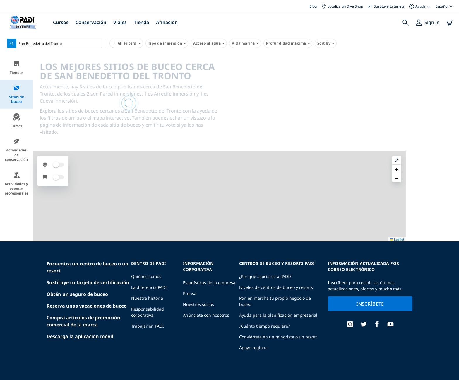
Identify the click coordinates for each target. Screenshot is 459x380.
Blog (313, 6)
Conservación (91, 22)
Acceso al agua (208, 43)
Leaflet (450, 378)
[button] (450, 73)
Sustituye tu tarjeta (386, 6)
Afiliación (167, 22)
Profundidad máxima (288, 43)
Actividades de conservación (16, 151)
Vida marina (245, 43)
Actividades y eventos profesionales (16, 184)
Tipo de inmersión (167, 43)
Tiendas (16, 68)
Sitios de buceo (16, 95)
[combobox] (54, 43)
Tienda (141, 22)
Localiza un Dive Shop (342, 6)
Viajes (120, 22)
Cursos (60, 22)
